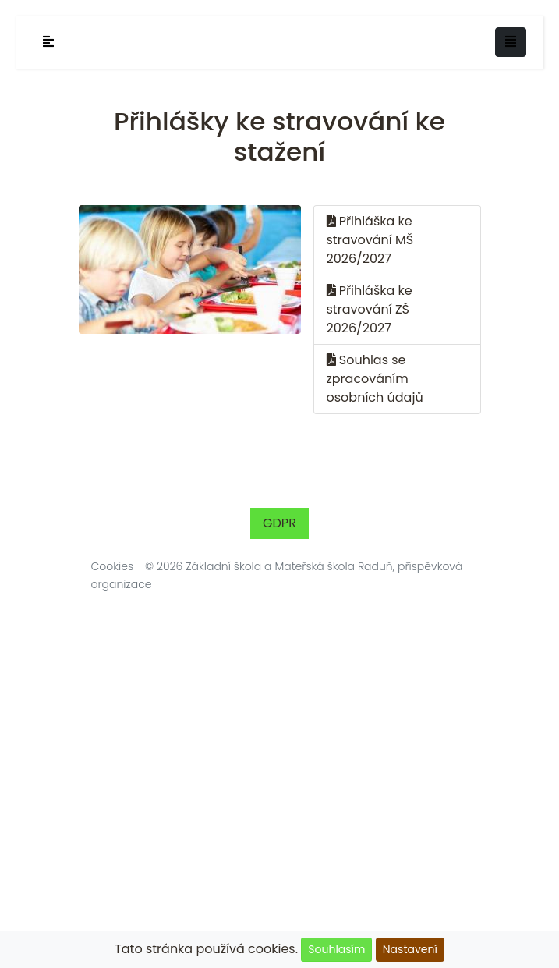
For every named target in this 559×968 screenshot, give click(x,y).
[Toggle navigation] (510, 42)
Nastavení (410, 949)
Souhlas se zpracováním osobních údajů (375, 378)
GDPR (279, 523)
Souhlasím (336, 949)
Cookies (112, 566)
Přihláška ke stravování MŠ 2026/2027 (370, 240)
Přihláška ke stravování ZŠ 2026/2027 (369, 309)
